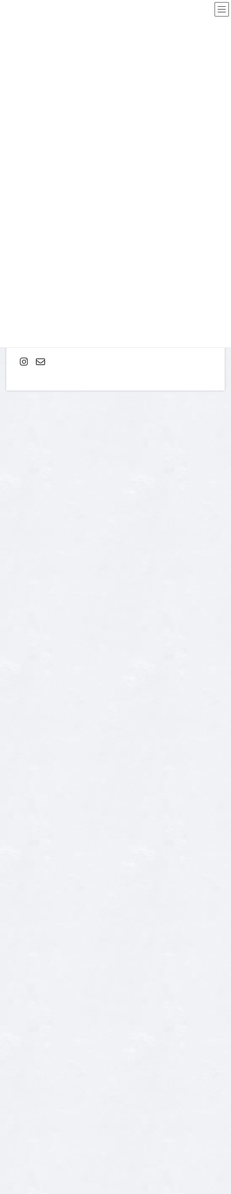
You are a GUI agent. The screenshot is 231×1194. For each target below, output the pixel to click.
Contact (20, 950)
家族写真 (21, 1120)
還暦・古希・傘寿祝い (36, 1150)
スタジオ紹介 (26, 995)
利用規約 (211, 893)
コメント (20, 446)
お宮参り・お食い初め (36, 1047)
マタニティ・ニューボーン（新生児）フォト (61, 1091)
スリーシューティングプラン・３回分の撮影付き (66, 1076)
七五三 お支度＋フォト (37, 1106)
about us (20, 936)
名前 (14, 535)
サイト (15, 613)
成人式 (19, 1135)
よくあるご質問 (29, 965)
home (17, 1032)
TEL (10, 731)
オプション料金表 (31, 980)
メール (17, 574)
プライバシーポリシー (170, 893)
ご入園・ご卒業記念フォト (41, 1061)
